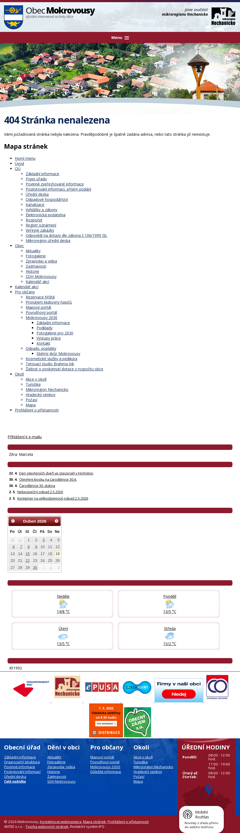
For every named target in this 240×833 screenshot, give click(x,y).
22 (27, 560)
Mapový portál (38, 307)
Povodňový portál (41, 312)
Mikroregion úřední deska (48, 240)
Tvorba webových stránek (47, 826)
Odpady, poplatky (41, 348)
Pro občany (25, 291)
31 (20, 540)
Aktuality (33, 250)
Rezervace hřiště (40, 297)
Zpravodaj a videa (41, 261)
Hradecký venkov (40, 394)
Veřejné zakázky (40, 230)
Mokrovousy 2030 (41, 317)
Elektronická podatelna (45, 214)
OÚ (18, 168)
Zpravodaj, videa (61, 766)
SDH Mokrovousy (41, 276)
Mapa (31, 404)
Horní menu (25, 158)
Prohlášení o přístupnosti (37, 410)
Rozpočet (34, 220)
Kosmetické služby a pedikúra (51, 358)
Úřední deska (37, 194)
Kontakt (43, 343)
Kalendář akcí (37, 281)
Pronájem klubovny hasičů (49, 302)
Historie (32, 271)
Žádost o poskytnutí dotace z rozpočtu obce (64, 368)
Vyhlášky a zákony (41, 209)
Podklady (44, 327)
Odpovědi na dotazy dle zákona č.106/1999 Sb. (66, 235)
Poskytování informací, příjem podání (58, 189)
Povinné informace (19, 766)
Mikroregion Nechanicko (47, 389)
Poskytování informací (22, 771)
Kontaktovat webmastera (60, 821)
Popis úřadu (36, 178)
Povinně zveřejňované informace (55, 184)
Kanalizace (35, 204)
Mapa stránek (94, 821)
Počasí (31, 399)
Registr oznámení (41, 225)
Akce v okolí (36, 379)
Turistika (33, 384)
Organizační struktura (22, 761)
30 (13, 540)
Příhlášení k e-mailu (25, 436)
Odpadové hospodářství (47, 199)
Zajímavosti (36, 266)
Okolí (19, 374)
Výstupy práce (48, 338)
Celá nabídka (15, 781)
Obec (19, 245)
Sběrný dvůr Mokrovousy (58, 353)
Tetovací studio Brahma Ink (50, 363)
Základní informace (42, 173)
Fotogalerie (36, 255)
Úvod (19, 163)
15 (27, 554)
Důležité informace (105, 771)
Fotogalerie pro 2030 (54, 333)
